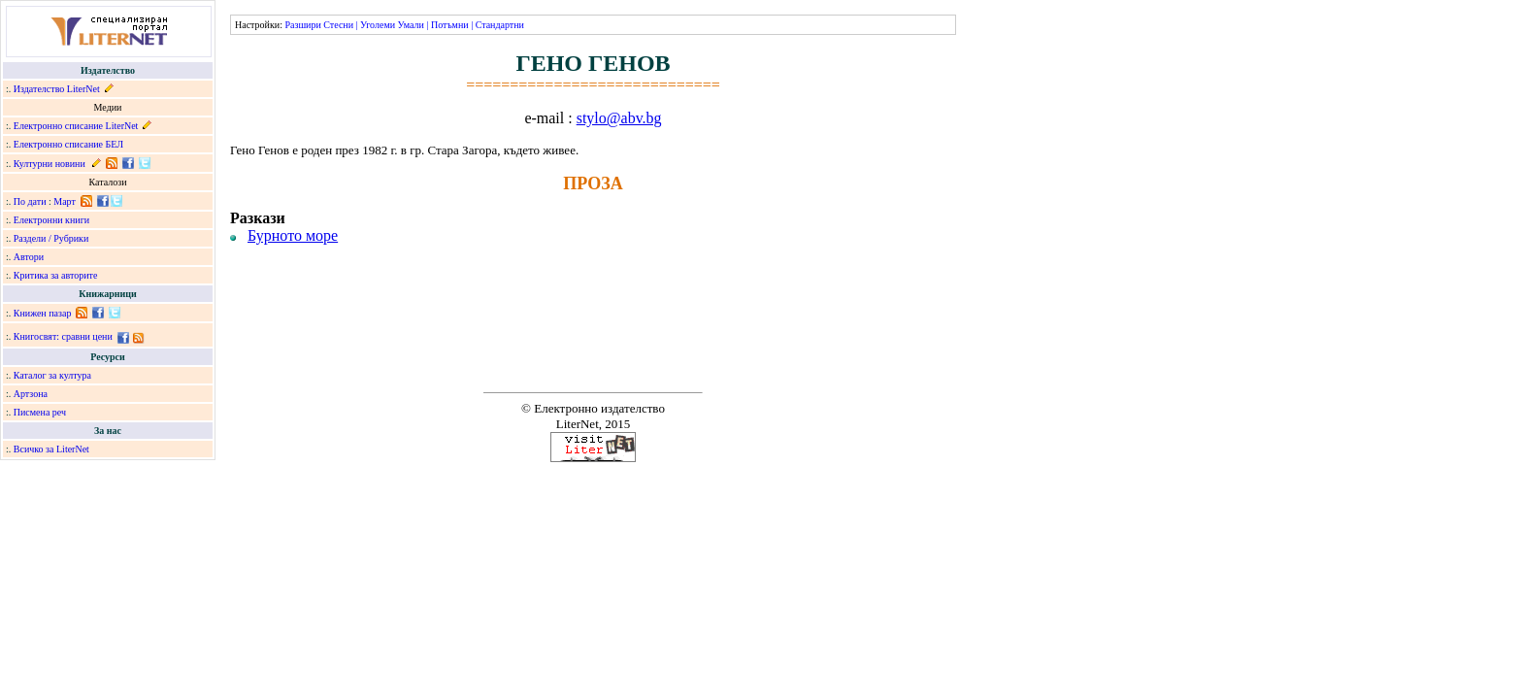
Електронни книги (51, 220)
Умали (411, 24)
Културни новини (49, 163)
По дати (30, 201)
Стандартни (500, 24)
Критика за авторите (56, 275)
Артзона (31, 393)
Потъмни (450, 24)
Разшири (302, 24)
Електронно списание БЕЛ (68, 144)
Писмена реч (40, 412)
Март (64, 201)
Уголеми (377, 24)
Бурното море (293, 235)
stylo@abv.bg (619, 118)
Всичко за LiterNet (51, 449)
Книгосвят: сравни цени (63, 336)
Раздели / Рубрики (51, 238)
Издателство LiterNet (57, 88)
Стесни (338, 24)
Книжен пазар (43, 313)
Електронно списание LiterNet (76, 125)
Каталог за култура (52, 375)
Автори (29, 256)
